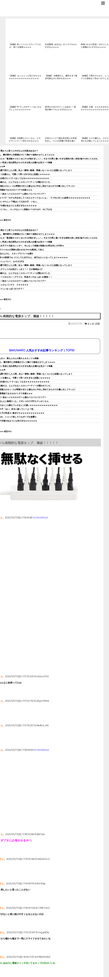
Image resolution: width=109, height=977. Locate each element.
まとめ (90, 323)
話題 (97, 323)
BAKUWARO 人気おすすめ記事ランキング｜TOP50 (41, 350)
